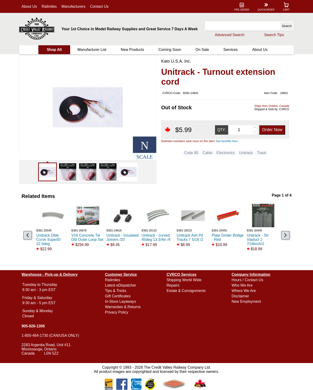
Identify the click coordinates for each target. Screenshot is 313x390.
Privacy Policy (116, 312)
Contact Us (99, 6)
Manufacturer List (91, 50)
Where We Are (244, 291)
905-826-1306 (33, 326)
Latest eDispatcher (120, 285)
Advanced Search (229, 35)
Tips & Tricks (115, 291)
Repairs (173, 285)
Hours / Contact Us (247, 280)
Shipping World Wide (184, 280)
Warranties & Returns (123, 307)
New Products (132, 50)
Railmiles (49, 6)
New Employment (246, 301)
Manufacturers (73, 6)
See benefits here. (227, 141)
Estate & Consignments (186, 291)
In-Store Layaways (120, 301)
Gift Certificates (118, 296)
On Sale (202, 50)
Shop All (54, 50)
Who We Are (242, 285)
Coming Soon (169, 50)
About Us (29, 6)
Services (230, 50)
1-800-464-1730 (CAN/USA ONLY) (50, 335)
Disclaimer (240, 296)
